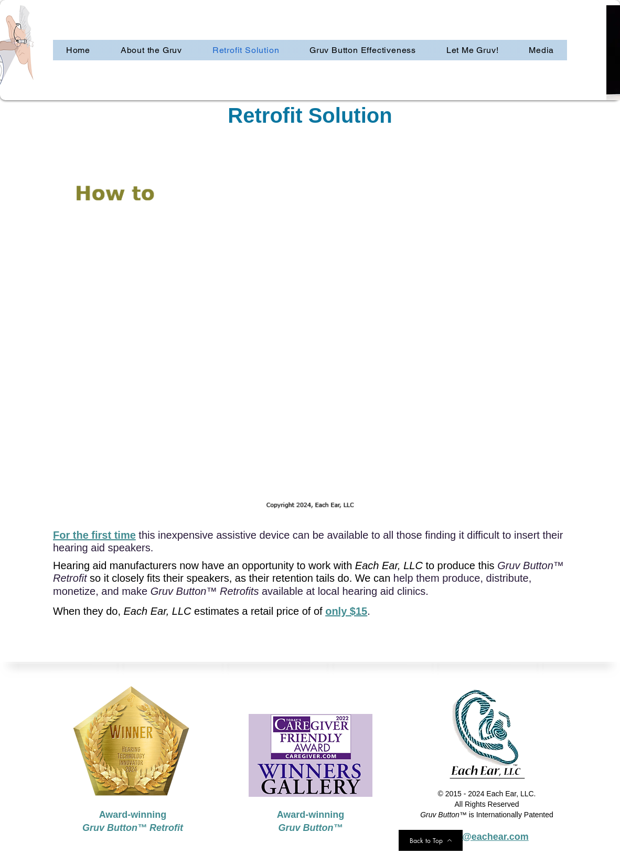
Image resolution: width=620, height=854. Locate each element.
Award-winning (311, 814)
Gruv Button (306, 828)
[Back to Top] (431, 840)
